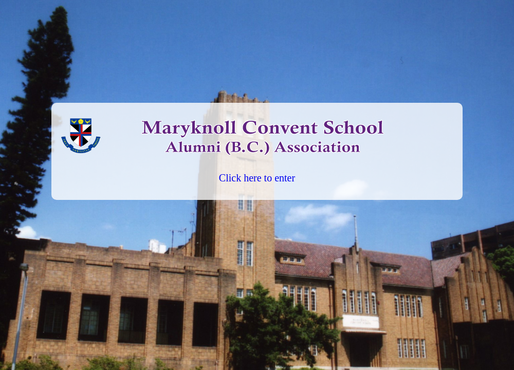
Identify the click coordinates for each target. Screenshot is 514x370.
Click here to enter (257, 177)
